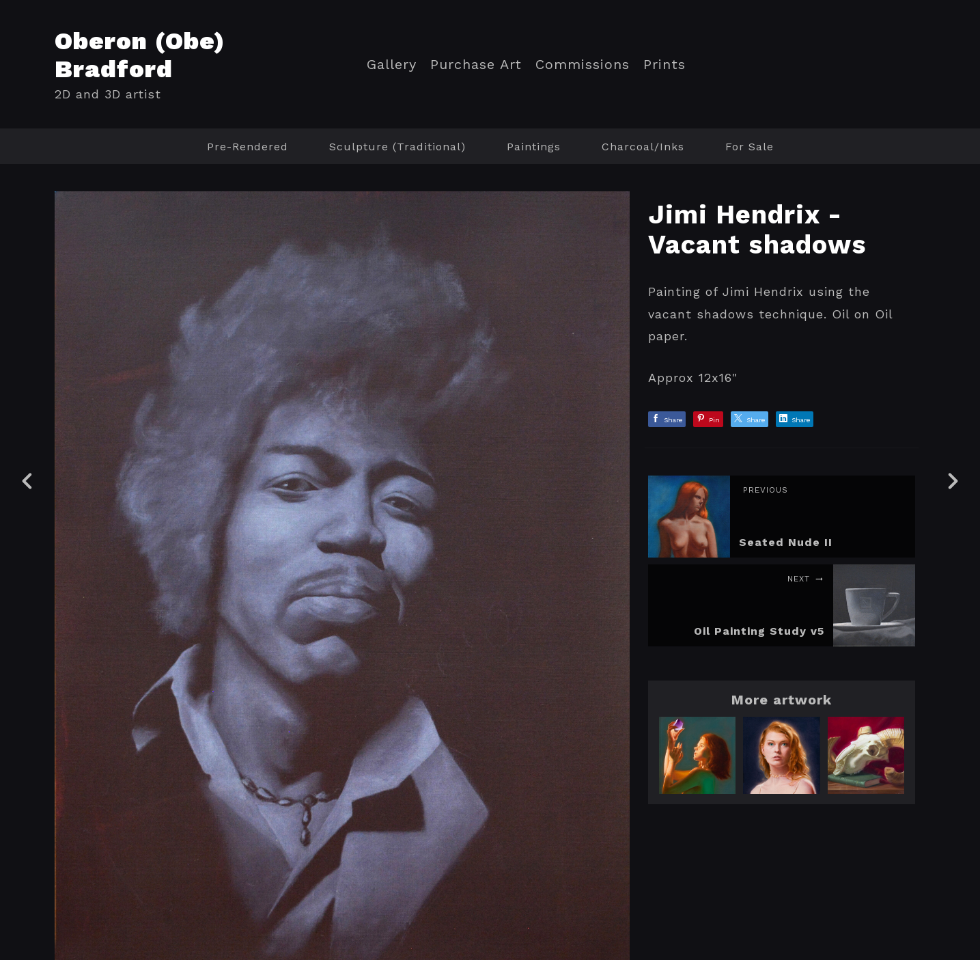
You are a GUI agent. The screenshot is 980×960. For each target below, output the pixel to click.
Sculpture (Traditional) (397, 146)
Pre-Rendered (247, 146)
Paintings (534, 146)
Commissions (582, 64)
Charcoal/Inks (643, 146)
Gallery (392, 64)
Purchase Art (476, 64)
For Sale (749, 146)
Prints (664, 64)
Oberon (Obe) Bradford (140, 55)
